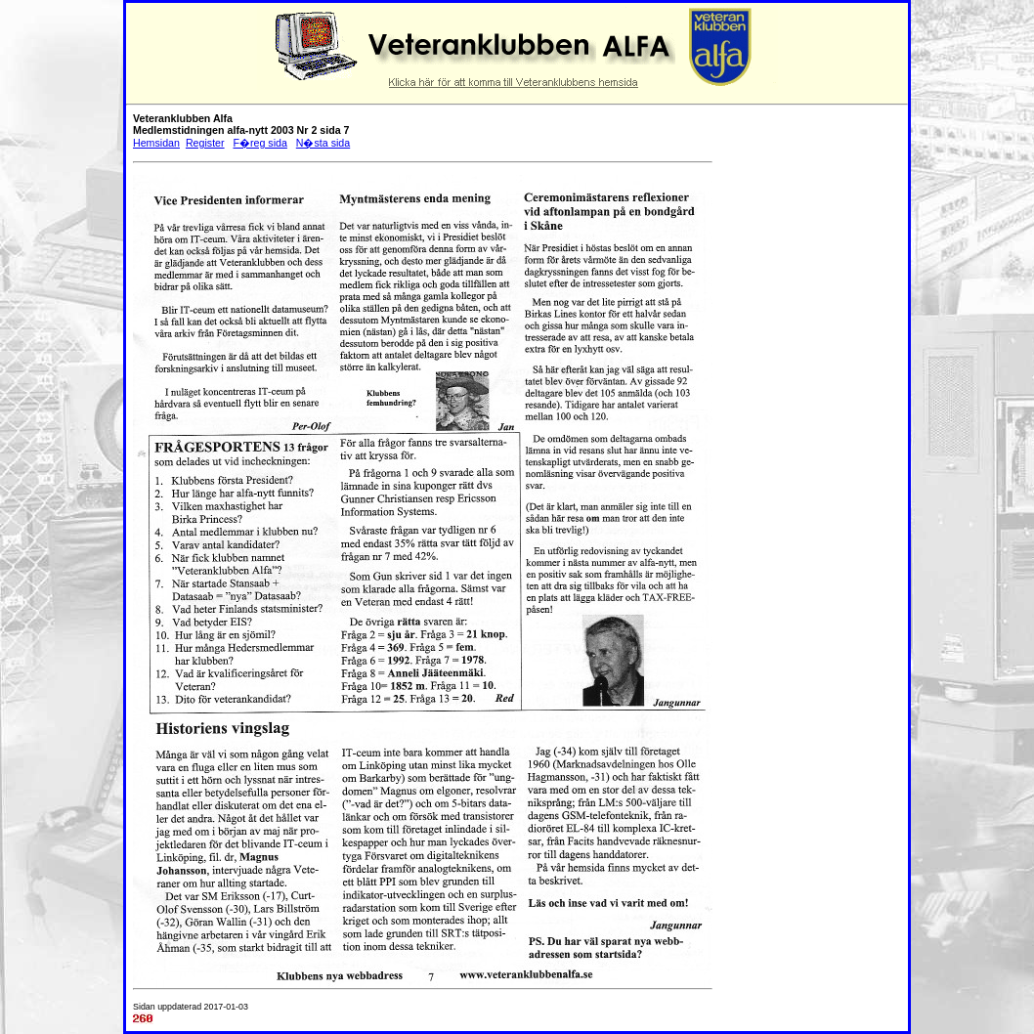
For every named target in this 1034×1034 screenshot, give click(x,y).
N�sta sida (323, 143)
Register (205, 143)
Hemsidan (156, 143)
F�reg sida (259, 143)
